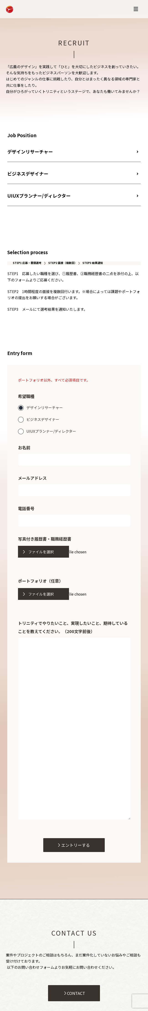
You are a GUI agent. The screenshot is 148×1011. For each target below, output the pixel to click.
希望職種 (26, 396)
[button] (136, 9)
